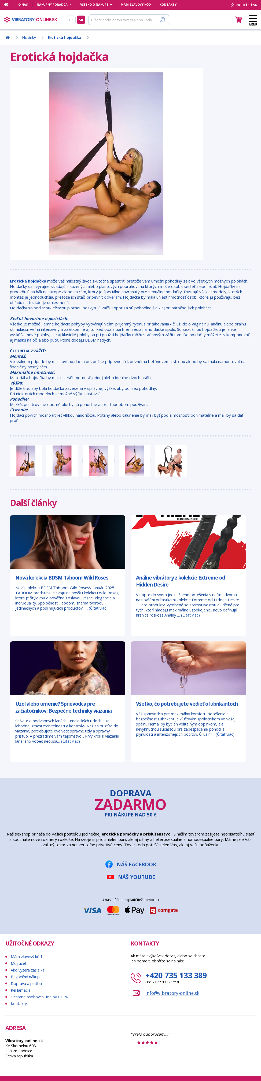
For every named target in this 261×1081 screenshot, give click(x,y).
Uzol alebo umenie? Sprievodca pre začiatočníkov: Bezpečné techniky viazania (63, 707)
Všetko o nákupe (94, 4)
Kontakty (168, 4)
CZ (71, 19)
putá (54, 340)
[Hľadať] (129, 19)
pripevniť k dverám (104, 297)
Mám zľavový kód (136, 4)
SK (81, 19)
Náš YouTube (136, 877)
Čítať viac (98, 608)
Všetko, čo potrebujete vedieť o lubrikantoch (187, 703)
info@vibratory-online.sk (172, 993)
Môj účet (19, 963)
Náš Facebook (136, 864)
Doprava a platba (26, 983)
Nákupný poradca (52, 4)
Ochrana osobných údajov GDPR (39, 996)
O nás (23, 4)
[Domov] (9, 4)
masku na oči (26, 340)
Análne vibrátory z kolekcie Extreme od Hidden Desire (180, 581)
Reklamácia (21, 990)
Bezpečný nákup (25, 976)
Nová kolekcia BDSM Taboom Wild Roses (61, 577)
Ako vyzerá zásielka (28, 970)
